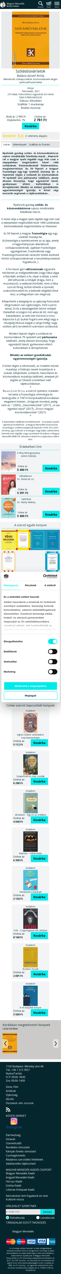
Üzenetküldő (13, 1143)
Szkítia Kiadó (13, 1185)
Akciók (10, 1099)
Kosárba (31, 126)
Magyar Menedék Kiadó (20, 1173)
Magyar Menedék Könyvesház (12, 6)
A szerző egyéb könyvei (30, 525)
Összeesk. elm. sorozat (20, 1103)
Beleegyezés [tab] (11, 585)
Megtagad (30, 695)
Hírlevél (10, 1139)
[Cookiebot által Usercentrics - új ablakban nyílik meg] (43, 576)
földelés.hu (30, 1270)
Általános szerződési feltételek (24, 1159)
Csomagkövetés (15, 1155)
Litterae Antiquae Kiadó (20, 1189)
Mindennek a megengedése (30, 686)
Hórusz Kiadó (14, 1181)
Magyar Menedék (23, 1231)
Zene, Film (12, 1087)
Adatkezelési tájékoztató (21, 1163)
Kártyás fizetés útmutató (21, 1151)
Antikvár (11, 1091)
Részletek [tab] (30, 585)
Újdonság (12, 1095)
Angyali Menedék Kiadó (20, 1177)
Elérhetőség (13, 1135)
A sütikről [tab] (50, 585)
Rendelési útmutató (18, 1147)
